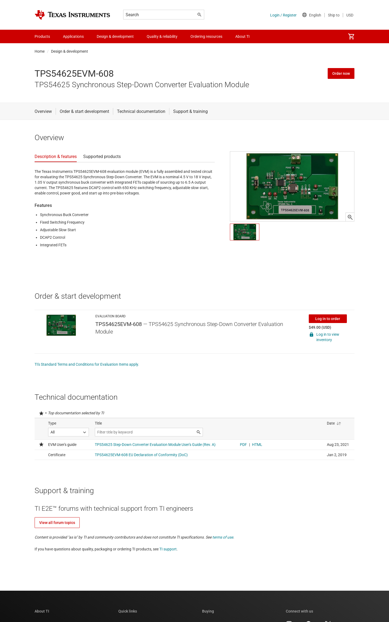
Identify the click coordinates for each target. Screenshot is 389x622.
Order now (341, 73)
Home (40, 51)
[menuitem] (351, 36)
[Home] (72, 15)
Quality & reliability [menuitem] (162, 36)
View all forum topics (57, 522)
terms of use (222, 537)
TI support (168, 549)
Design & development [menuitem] (115, 36)
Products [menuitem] (42, 36)
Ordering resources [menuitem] (206, 36)
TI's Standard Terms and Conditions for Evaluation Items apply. (87, 364)
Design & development (69, 51)
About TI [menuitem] (242, 36)
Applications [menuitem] (73, 36)
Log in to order (327, 319)
